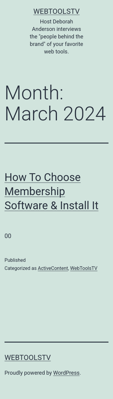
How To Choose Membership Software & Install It (52, 191)
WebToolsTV (56, 11)
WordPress (66, 373)
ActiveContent (53, 268)
